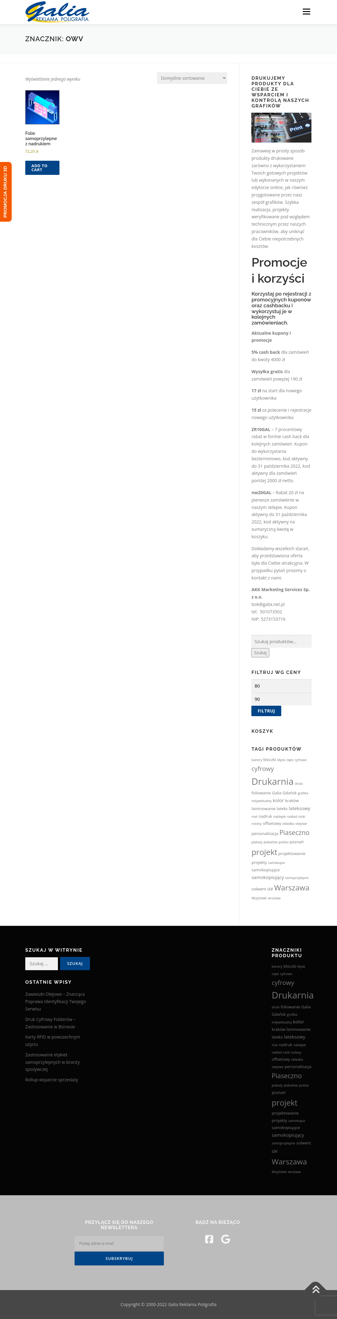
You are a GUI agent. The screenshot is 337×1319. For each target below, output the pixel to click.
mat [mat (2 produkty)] (254, 816)
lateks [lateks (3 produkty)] (282, 808)
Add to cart (39, 167)
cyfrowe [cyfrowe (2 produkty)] (300, 760)
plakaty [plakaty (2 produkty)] (256, 842)
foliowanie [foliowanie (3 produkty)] (261, 793)
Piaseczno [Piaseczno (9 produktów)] (294, 832)
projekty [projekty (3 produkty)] (259, 862)
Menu (306, 11)
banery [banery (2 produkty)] (256, 760)
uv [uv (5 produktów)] (270, 888)
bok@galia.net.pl (268, 604)
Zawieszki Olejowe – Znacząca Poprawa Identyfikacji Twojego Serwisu (55, 1001)
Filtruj (266, 711)
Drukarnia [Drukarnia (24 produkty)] (272, 781)
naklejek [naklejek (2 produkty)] (279, 816)
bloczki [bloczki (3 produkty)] (269, 759)
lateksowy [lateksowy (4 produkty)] (299, 808)
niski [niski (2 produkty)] (301, 816)
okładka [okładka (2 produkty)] (288, 823)
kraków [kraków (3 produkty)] (291, 800)
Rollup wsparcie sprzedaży (51, 1080)
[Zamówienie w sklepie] (192, 78)
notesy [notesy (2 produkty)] (256, 823)
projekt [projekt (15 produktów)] (264, 852)
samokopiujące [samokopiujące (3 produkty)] (265, 870)
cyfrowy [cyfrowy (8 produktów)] (262, 768)
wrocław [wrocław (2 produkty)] (274, 898)
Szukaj (260, 652)
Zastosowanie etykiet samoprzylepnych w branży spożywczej (52, 1062)
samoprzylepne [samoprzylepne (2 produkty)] (296, 878)
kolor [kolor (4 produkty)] (278, 800)
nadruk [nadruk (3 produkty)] (265, 816)
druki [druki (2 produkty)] (299, 783)
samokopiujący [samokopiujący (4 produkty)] (267, 877)
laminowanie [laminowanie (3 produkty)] (263, 808)
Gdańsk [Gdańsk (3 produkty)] (289, 793)
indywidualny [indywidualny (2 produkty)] (261, 801)
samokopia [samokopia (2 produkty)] (276, 863)
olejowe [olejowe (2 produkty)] (301, 823)
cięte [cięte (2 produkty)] (290, 760)
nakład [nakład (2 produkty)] (292, 816)
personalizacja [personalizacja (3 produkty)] (264, 833)
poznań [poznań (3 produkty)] (296, 842)
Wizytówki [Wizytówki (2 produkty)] (259, 898)
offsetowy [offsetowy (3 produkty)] (272, 823)
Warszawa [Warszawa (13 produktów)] (291, 887)
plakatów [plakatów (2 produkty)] (271, 842)
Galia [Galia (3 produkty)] (277, 793)
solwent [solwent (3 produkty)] (258, 889)
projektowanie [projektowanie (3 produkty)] (291, 853)
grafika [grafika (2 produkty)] (303, 793)
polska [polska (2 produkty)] (284, 842)
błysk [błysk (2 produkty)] (281, 760)
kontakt (258, 578)
